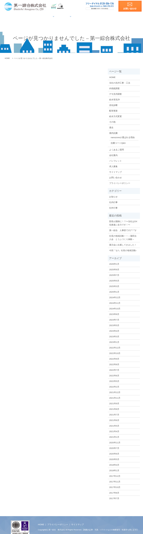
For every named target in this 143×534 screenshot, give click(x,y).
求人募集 (127, 16)
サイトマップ (115, 167)
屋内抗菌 (79, 16)
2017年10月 (114, 482)
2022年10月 (114, 348)
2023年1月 (114, 337)
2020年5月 (114, 454)
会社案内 (101, 16)
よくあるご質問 (116, 145)
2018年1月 (114, 466)
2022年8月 (114, 359)
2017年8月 (114, 488)
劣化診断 (113, 100)
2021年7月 (114, 410)
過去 (111, 122)
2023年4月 (114, 326)
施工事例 (63, 16)
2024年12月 (114, 292)
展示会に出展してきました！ (122, 240)
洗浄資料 (114, 16)
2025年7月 (114, 270)
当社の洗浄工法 (30, 16)
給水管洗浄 (114, 94)
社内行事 (113, 197)
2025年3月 (114, 281)
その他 (112, 117)
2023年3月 (114, 332)
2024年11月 (114, 298)
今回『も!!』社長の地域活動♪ (123, 245)
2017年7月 (114, 493)
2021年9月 (114, 399)
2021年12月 (114, 387)
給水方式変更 (115, 111)
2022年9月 (114, 354)
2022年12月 (114, 343)
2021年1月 (114, 432)
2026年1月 (114, 259)
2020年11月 (114, 438)
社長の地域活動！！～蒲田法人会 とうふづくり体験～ (122, 233)
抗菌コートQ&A (118, 138)
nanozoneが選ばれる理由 (123, 132)
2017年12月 (114, 471)
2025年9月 (114, 265)
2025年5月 (114, 276)
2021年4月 (114, 426)
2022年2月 (114, 382)
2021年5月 (114, 421)
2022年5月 (114, 376)
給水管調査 (47, 16)
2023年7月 (114, 315)
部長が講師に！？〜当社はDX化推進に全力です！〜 (123, 218)
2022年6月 (114, 371)
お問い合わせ (115, 172)
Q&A (90, 16)
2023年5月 (114, 320)
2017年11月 (114, 477)
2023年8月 (114, 309)
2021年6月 (114, 415)
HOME (14, 16)
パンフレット (115, 156)
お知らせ (113, 192)
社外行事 (113, 203)
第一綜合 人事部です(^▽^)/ (122, 225)
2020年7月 (114, 443)
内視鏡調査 (114, 83)
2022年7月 (114, 365)
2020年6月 (114, 449)
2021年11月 (114, 393)
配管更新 (113, 106)
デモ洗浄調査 (115, 89)
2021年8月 (114, 404)
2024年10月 (114, 304)
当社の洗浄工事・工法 (119, 78)
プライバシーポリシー (119, 178)
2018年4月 (114, 460)
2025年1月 (114, 287)
